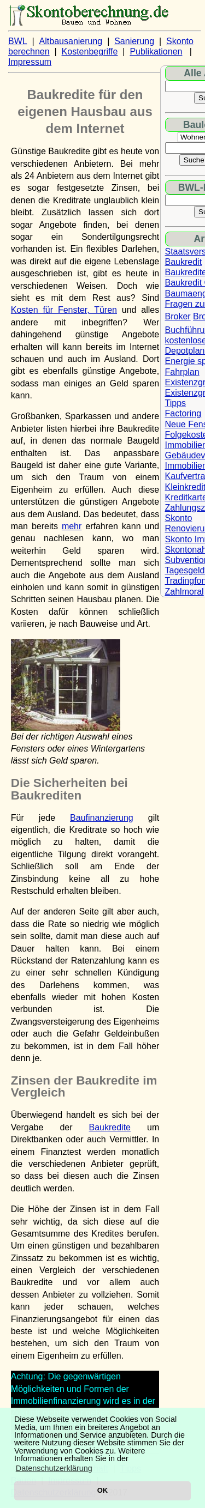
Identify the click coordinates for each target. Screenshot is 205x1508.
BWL (17, 41)
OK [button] (102, 1490)
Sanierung (134, 41)
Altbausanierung (71, 41)
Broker (178, 316)
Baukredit (183, 262)
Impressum (29, 61)
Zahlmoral (184, 591)
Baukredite (110, 1127)
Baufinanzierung (101, 817)
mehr (71, 526)
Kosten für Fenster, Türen (64, 309)
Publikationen (156, 51)
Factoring (183, 413)
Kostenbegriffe (90, 51)
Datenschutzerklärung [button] (54, 1468)
